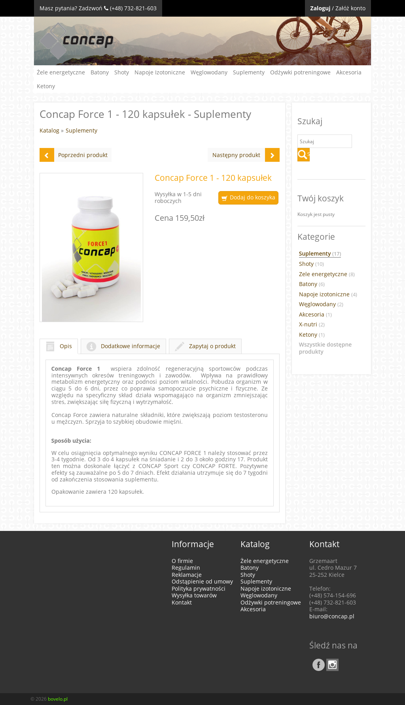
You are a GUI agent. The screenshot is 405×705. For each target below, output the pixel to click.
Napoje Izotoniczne (159, 72)
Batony (100, 72)
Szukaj (304, 154)
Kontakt (182, 602)
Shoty (121, 72)
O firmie (182, 561)
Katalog (49, 130)
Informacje (193, 544)
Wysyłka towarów (194, 595)
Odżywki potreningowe (300, 72)
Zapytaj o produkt (205, 346)
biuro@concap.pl (331, 616)
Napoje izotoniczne (328, 294)
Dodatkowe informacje (123, 346)
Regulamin (186, 567)
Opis (58, 346)
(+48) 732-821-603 (133, 8)
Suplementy (249, 72)
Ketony (46, 86)
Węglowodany (209, 72)
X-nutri (312, 324)
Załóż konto (350, 8)
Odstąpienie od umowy (202, 581)
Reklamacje (187, 574)
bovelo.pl (58, 699)
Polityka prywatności (198, 588)
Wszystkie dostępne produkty (325, 348)
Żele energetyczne (61, 72)
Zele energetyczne (327, 274)
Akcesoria (348, 72)
